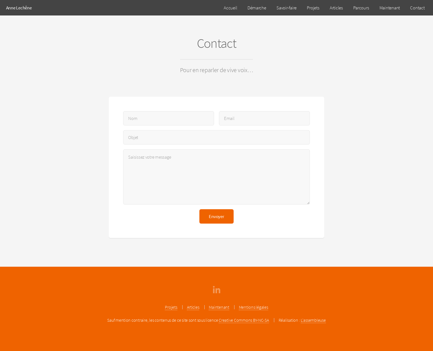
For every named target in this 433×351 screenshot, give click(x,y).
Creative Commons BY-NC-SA (244, 320)
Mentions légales (253, 307)
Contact (417, 8)
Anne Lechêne (19, 8)
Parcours (361, 8)
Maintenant (389, 8)
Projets (313, 8)
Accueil (230, 8)
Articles (336, 8)
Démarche (256, 8)
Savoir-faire (286, 8)
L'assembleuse (313, 320)
